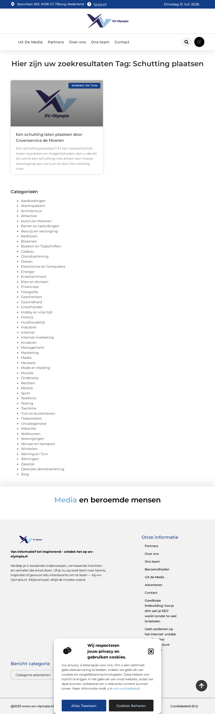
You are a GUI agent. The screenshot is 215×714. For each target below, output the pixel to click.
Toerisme (28, 408)
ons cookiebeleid (126, 688)
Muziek (27, 373)
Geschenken (31, 297)
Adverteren (153, 585)
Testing (27, 403)
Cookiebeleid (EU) (184, 706)
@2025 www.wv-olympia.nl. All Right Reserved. (48, 706)
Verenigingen (32, 438)
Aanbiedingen (33, 201)
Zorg (25, 474)
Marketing (30, 353)
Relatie (27, 388)
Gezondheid (31, 302)
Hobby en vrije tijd (36, 312)
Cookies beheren (131, 706)
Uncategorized (33, 423)
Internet (28, 332)
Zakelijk (27, 464)
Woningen (30, 459)
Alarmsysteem (33, 206)
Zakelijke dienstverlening (42, 469)
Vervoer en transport (38, 444)
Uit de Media (154, 577)
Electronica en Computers (43, 266)
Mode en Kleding (35, 368)
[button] (151, 651)
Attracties (29, 216)
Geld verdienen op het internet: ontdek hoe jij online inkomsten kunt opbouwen (160, 639)
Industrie (28, 327)
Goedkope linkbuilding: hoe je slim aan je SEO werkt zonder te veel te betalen (160, 610)
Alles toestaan (83, 706)
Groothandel (32, 307)
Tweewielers (31, 418)
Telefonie (28, 398)
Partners (56, 42)
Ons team (100, 42)
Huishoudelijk (33, 322)
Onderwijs (29, 378)
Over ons (77, 42)
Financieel (30, 287)
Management (32, 347)
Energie (27, 272)
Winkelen (29, 449)
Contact (122, 42)
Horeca (27, 317)
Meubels (28, 363)
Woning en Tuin (34, 454)
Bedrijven (29, 236)
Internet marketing (37, 337)
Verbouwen (30, 434)
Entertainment (33, 276)
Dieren (27, 261)
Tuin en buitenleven (38, 413)
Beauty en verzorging (39, 231)
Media (26, 357)
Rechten (28, 383)
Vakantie (28, 428)
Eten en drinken (34, 282)
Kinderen (29, 342)
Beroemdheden (157, 569)
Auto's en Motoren (36, 221)
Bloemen (29, 241)
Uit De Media (30, 42)
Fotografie (29, 292)
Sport (25, 393)
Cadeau (27, 251)
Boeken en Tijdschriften (41, 246)
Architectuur (31, 211)
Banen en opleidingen (40, 226)
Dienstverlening (34, 256)
